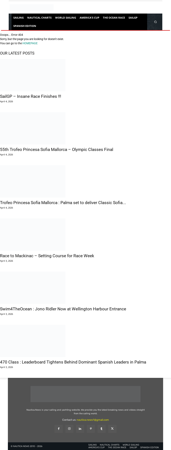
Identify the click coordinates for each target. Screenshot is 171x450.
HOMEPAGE (30, 43)
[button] (155, 22)
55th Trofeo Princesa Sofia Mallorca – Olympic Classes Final (56, 149)
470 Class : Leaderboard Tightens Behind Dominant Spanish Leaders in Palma (73, 362)
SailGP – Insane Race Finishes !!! (30, 96)
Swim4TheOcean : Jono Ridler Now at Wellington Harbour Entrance (63, 309)
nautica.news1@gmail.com (93, 419)
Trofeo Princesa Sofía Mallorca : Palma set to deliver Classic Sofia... (63, 202)
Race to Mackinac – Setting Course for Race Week (47, 255)
